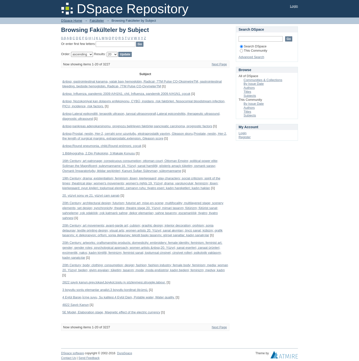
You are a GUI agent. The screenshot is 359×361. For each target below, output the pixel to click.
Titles (247, 92)
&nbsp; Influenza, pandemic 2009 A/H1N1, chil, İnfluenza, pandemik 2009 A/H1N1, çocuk (126, 94)
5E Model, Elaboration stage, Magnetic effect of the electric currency (111, 312)
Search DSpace (253, 46)
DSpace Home (71, 20)
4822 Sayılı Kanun (75, 305)
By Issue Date (254, 84)
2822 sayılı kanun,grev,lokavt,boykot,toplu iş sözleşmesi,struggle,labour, (114, 282)
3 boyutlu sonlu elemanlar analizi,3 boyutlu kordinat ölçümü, (105, 290)
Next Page (219, 64)
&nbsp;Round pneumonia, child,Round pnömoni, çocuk (101, 146)
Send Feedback (89, 358)
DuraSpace (124, 353)
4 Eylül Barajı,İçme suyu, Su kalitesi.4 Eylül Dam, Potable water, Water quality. (118, 297)
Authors (249, 88)
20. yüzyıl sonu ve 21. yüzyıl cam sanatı (91, 195)
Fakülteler (97, 20)
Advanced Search (251, 57)
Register (245, 137)
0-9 (63, 38)
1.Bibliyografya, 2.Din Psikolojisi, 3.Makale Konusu (98, 153)
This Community (253, 50)
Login (294, 6)
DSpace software (72, 353)
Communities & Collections (263, 80)
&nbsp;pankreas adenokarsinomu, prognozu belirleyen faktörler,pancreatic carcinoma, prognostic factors (137, 126)
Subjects (250, 96)
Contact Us (68, 358)
